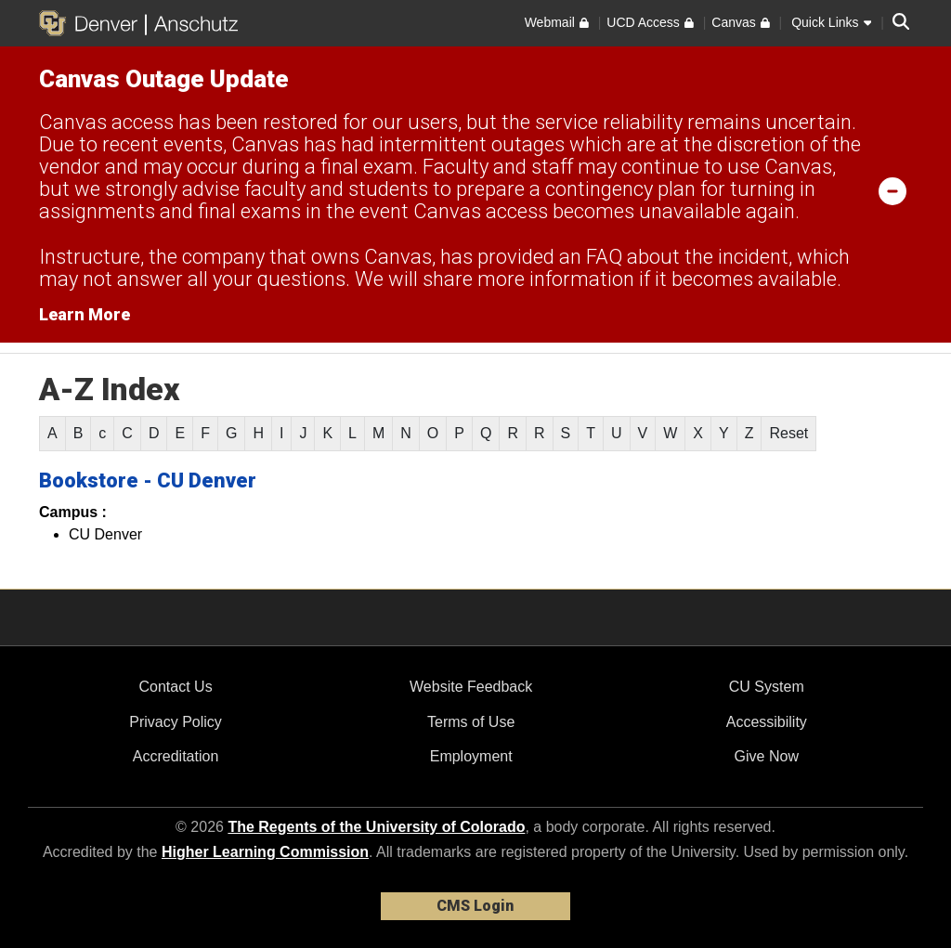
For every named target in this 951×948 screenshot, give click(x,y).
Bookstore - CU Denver (147, 480)
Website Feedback (471, 687)
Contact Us (175, 687)
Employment (471, 756)
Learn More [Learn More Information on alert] (84, 314)
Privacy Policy (175, 722)
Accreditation (176, 756)
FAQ (604, 256)
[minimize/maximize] (892, 190)
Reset (788, 433)
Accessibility (766, 722)
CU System (766, 687)
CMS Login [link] (475, 906)
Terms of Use (471, 722)
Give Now (767, 756)
